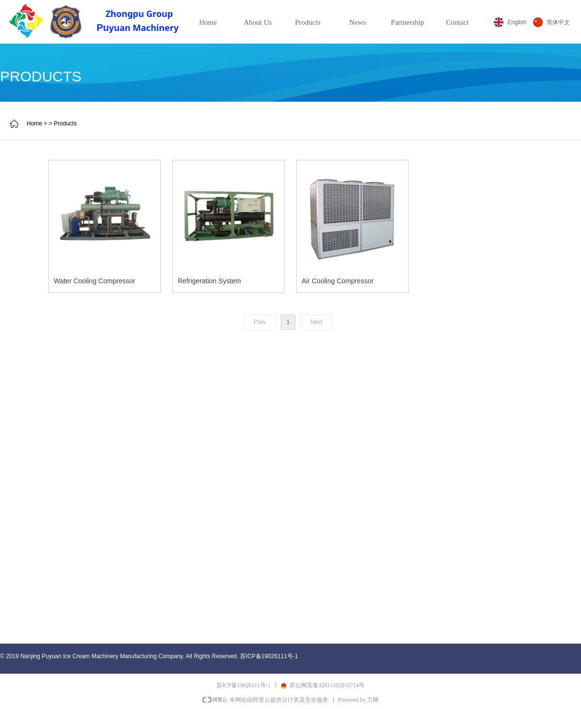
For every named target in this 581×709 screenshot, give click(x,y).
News (357, 22)
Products (308, 22)
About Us (258, 22)
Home (208, 22)
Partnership (407, 22)
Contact (457, 22)
